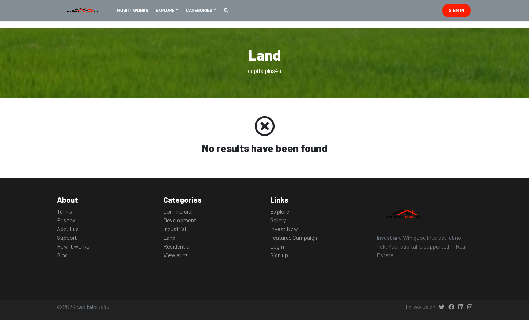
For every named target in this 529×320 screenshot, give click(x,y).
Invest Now (284, 228)
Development (179, 219)
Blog (62, 254)
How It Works (133, 10)
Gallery (278, 219)
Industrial (174, 228)
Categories (199, 10)
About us (68, 228)
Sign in (456, 10)
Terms (64, 211)
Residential (177, 246)
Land (169, 237)
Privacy (66, 219)
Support (67, 237)
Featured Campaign (293, 237)
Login (277, 246)
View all (175, 254)
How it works (73, 246)
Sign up (279, 254)
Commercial (177, 211)
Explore (165, 10)
